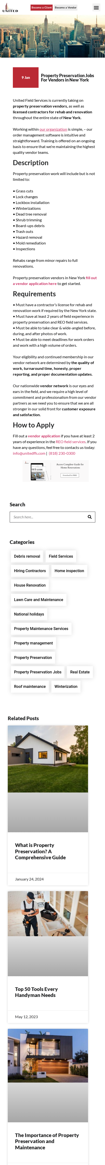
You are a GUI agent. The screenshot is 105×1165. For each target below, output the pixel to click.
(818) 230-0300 (61, 453)
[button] (96, 7)
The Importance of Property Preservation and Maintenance (47, 1141)
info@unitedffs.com (29, 453)
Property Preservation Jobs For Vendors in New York (67, 77)
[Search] (89, 517)
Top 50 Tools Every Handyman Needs (36, 992)
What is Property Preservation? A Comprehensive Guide (40, 851)
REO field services (71, 441)
